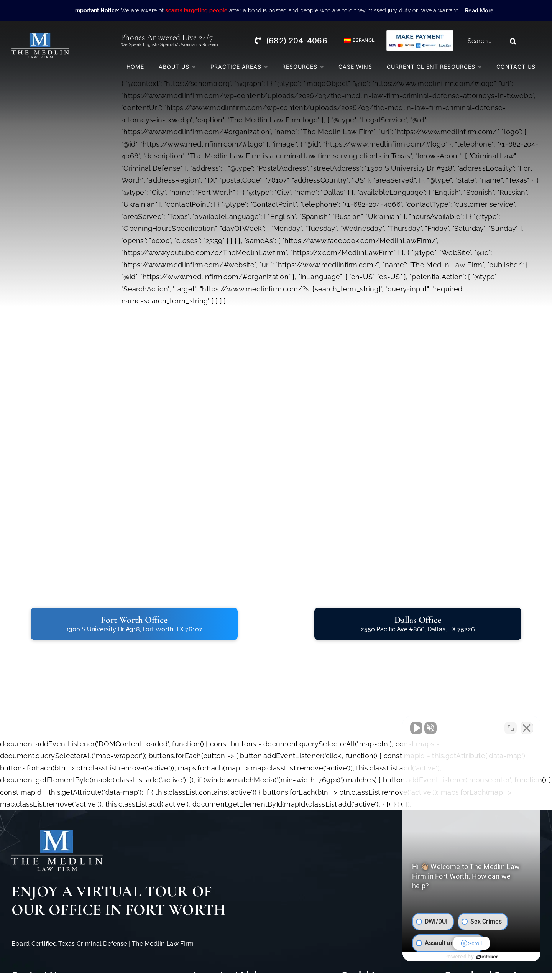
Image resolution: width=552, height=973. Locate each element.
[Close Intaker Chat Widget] (527, 728)
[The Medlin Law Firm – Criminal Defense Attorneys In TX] (40, 36)
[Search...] (485, 41)
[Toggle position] (510, 728)
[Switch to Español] (355, 40)
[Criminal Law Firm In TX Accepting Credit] (419, 32)
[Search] (513, 41)
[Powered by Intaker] (487, 957)
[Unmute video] (416, 728)
